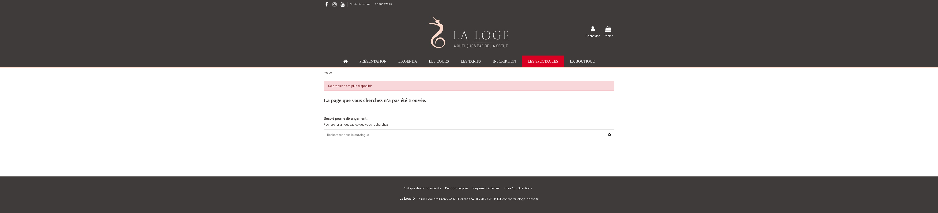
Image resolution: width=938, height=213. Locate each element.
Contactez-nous (360, 4)
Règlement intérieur (486, 188)
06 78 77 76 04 (383, 4)
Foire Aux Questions (518, 188)
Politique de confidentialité (422, 188)
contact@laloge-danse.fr (520, 199)
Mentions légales (457, 188)
